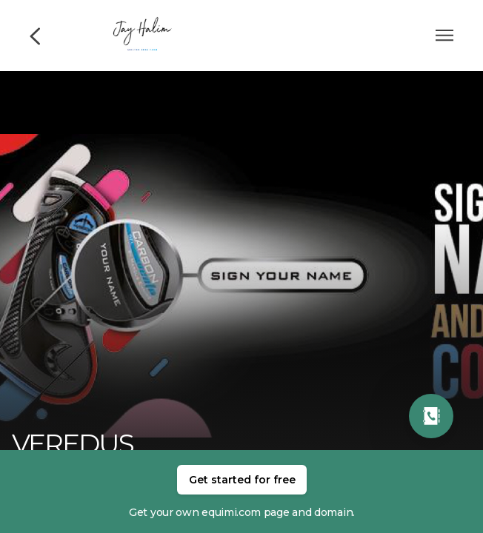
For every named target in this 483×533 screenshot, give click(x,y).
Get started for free (242, 479)
